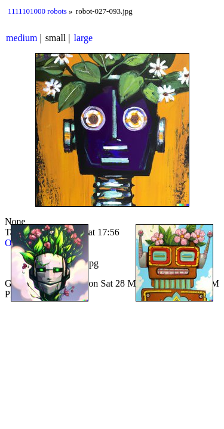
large (83, 38)
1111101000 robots (37, 11)
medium (21, 38)
